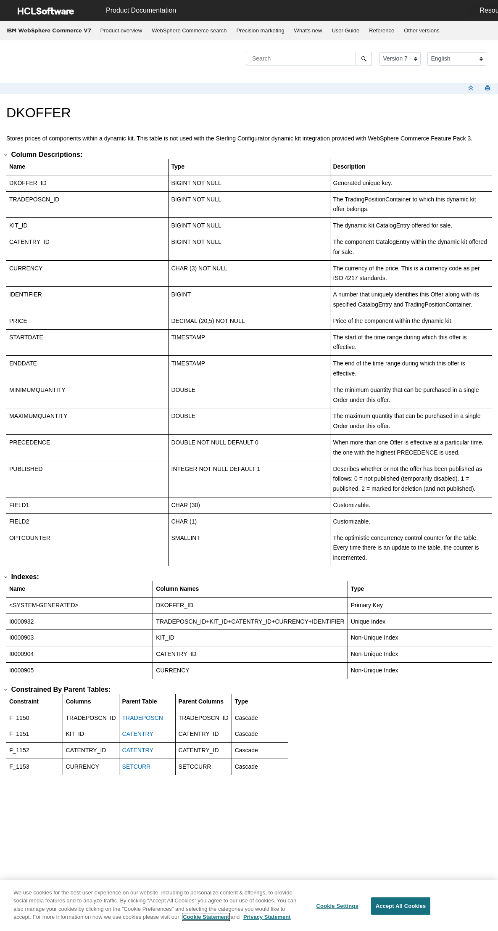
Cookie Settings (337, 906)
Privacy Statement (267, 917)
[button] (6, 155)
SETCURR (136, 766)
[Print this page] (488, 88)
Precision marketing (260, 30)
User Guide (345, 30)
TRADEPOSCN (142, 717)
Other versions (422, 30)
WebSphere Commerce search (189, 30)
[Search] (364, 58)
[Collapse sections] (471, 88)
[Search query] (309, 58)
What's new (308, 30)
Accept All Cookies (401, 906)
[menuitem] (121, 31)
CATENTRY (137, 733)
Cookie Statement (206, 917)
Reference (381, 30)
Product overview (121, 30)
